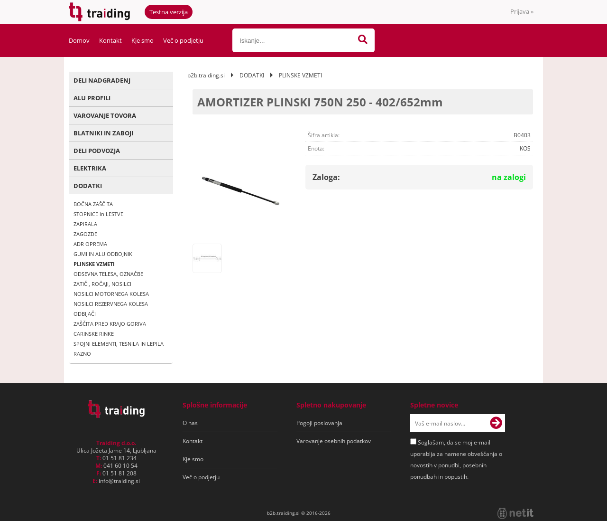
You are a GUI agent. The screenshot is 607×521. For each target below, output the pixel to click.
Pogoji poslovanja (319, 423)
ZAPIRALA (85, 223)
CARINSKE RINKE (94, 333)
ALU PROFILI (92, 98)
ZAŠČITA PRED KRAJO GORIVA (110, 323)
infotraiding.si (119, 481)
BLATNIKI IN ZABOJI (103, 133)
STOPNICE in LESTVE (98, 214)
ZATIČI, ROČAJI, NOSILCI (102, 283)
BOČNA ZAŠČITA (93, 204)
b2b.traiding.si (206, 75)
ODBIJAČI (85, 313)
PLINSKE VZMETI (94, 263)
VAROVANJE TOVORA (105, 115)
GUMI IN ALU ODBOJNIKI (104, 253)
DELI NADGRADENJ (102, 80)
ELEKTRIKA (90, 168)
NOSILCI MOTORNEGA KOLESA (111, 293)
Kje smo (142, 40)
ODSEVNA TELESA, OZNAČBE (108, 273)
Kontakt (110, 40)
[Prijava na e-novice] (496, 423)
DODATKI (88, 185)
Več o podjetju (183, 40)
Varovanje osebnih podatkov (333, 441)
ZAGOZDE (85, 233)
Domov (79, 40)
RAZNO (82, 353)
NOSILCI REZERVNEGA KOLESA (111, 303)
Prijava (521, 11)
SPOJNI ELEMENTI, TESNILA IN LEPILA (119, 343)
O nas (190, 423)
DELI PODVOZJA (97, 150)
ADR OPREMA (90, 243)
